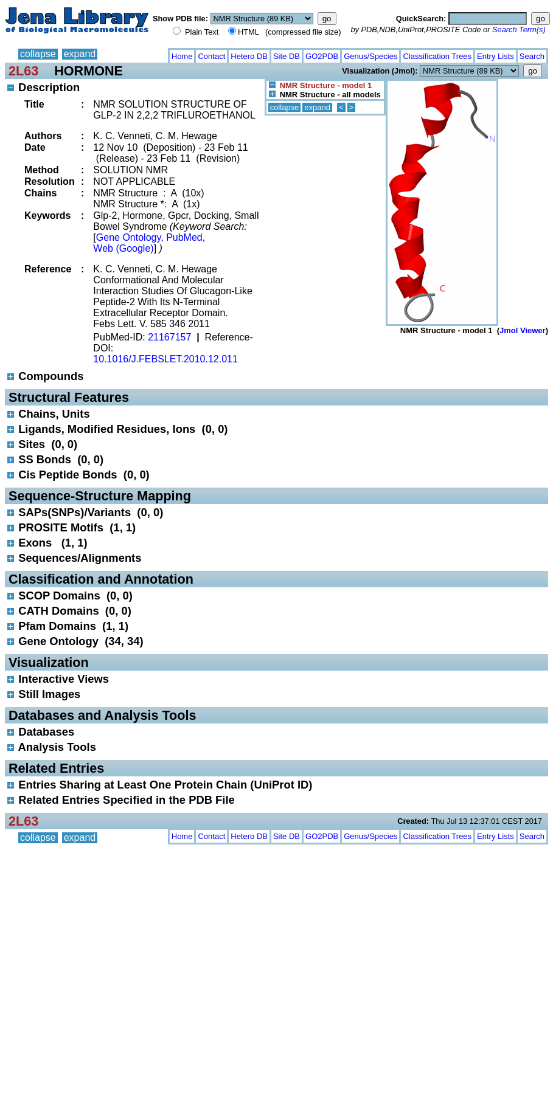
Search (532, 56)
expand (80, 54)
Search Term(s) (519, 29)
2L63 (23, 70)
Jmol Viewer (522, 330)
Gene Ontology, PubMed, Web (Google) (149, 243)
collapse (38, 54)
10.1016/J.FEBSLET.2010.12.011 (165, 359)
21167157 (169, 337)
